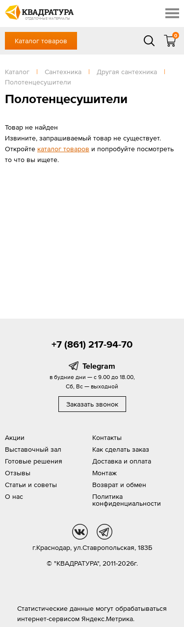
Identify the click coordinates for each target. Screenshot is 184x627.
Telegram (98, 365)
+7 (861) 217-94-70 (92, 344)
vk (80, 532)
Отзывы (17, 473)
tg (104, 532)
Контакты (107, 437)
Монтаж (104, 473)
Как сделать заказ (120, 449)
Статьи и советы (31, 485)
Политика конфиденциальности (126, 499)
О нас (14, 496)
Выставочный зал (33, 449)
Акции (15, 437)
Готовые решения (33, 461)
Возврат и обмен (119, 485)
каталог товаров (63, 149)
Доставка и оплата (121, 461)
